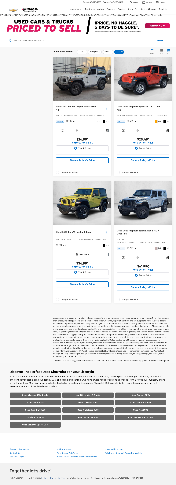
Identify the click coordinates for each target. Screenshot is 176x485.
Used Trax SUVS (140, 410)
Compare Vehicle (69, 172)
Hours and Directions (114, 449)
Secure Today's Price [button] (82, 160)
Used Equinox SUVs (141, 395)
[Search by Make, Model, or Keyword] (84, 40)
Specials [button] (122, 9)
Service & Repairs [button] (148, 9)
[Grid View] (161, 52)
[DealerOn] (17, 478)
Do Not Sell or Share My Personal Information (77, 457)
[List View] (168, 52)
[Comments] (107, 130)
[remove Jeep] (82, 52)
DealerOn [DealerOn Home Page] (45, 478)
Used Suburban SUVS (35, 410)
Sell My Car (133, 9)
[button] (108, 79)
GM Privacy (62, 478)
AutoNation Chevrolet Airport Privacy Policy (124, 453)
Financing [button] (111, 9)
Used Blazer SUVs (35, 417)
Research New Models (19, 449)
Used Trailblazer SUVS (88, 410)
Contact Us (15, 453)
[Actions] (106, 108)
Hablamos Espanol (18, 457)
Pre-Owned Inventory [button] (94, 9)
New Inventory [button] (76, 9)
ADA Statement (64, 449)
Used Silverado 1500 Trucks (35, 395)
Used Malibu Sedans (88, 417)
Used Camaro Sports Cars (140, 417)
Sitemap (53, 478)
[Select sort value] (153, 51)
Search (160, 40)
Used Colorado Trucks (140, 403)
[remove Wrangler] (95, 52)
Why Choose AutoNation (68, 453)
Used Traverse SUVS (88, 403)
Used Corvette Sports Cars (35, 425)
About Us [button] (163, 9)
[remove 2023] (108, 52)
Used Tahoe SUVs (35, 403)
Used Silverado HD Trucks (88, 395)
